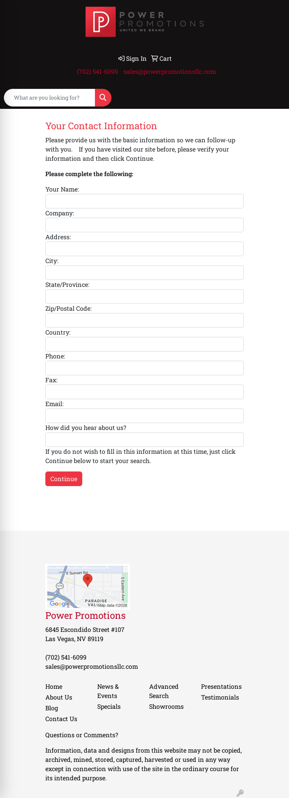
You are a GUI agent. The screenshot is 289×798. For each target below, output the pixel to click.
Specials (109, 706)
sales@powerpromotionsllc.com (169, 71)
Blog (51, 708)
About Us (58, 697)
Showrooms (166, 706)
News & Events (108, 691)
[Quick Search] (49, 98)
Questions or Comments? (81, 735)
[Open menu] (273, 97)
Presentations (221, 686)
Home (53, 686)
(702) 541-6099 (97, 71)
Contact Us (61, 719)
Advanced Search (164, 691)
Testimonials (220, 697)
